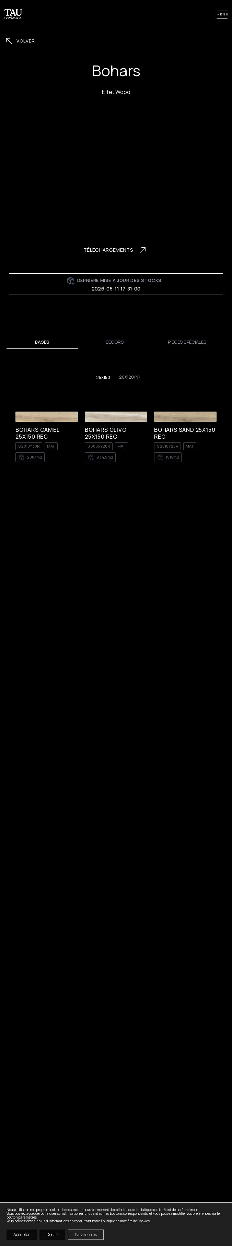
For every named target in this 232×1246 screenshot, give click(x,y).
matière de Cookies (135, 1221)
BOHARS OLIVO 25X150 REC (106, 433)
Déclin (52, 1234)
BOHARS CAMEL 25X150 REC (37, 433)
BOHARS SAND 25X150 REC (184, 433)
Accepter (21, 1234)
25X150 (103, 377)
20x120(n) (129, 377)
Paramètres (86, 1234)
